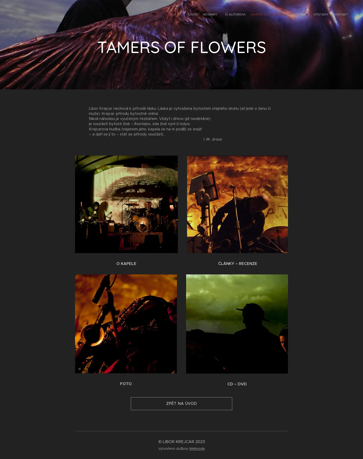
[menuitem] (310, 15)
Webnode (197, 448)
